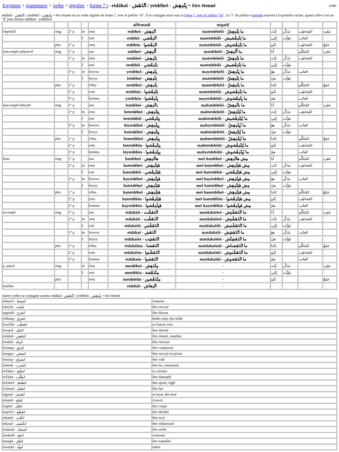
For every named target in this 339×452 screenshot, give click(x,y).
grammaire (37, 5)
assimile (257, 15)
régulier (77, 5)
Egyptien (12, 5)
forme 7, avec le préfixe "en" (204, 15)
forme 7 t (99, 5)
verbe (58, 5)
